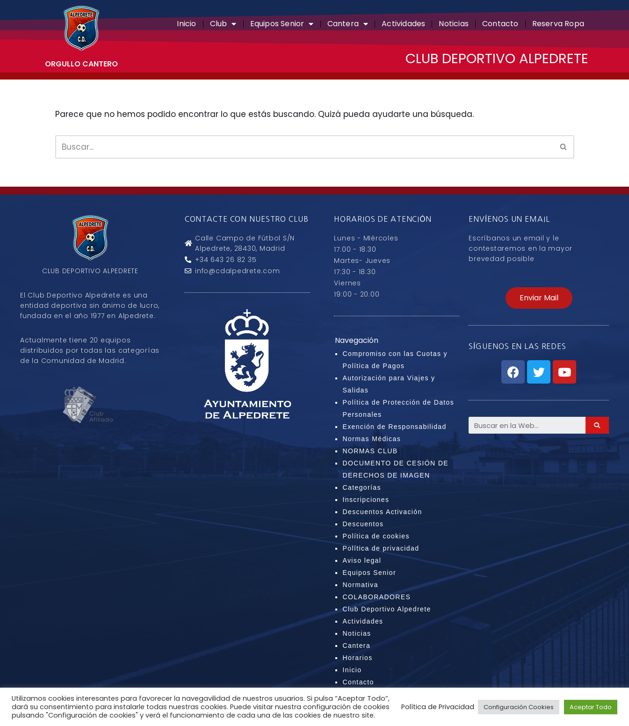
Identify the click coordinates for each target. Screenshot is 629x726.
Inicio (186, 23)
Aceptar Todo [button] (591, 707)
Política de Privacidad (437, 707)
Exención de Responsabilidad (394, 426)
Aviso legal (361, 560)
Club (223, 23)
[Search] (597, 425)
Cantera (348, 23)
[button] (539, 298)
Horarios (357, 657)
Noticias (454, 23)
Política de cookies (375, 536)
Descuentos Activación (382, 511)
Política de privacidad (380, 548)
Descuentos (362, 524)
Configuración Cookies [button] (519, 707)
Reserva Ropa (558, 23)
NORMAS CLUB (370, 451)
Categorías (361, 487)
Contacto (500, 23)
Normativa (360, 584)
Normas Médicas (371, 439)
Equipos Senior (282, 23)
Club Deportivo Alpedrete (386, 609)
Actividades (403, 23)
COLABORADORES (376, 597)
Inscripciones (365, 499)
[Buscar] (304, 147)
